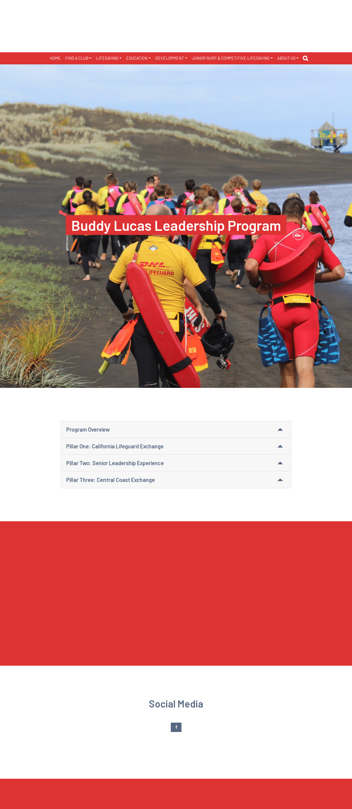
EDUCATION (136, 58)
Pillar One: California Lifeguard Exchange (115, 446)
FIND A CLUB (77, 58)
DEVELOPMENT (169, 58)
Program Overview (88, 429)
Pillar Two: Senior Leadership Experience (115, 463)
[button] (307, 59)
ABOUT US (286, 58)
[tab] (176, 727)
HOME (55, 58)
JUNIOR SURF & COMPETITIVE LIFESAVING (231, 58)
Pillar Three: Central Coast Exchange (110, 479)
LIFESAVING (107, 58)
